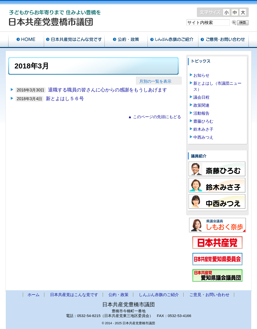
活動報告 (201, 113)
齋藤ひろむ (203, 121)
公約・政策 (126, 40)
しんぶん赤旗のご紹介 (173, 40)
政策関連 (201, 105)
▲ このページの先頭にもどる (154, 117)
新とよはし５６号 (65, 98)
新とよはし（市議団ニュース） (217, 86)
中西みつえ (203, 137)
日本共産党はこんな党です (74, 40)
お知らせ (201, 75)
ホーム (26, 40)
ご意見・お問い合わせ (223, 40)
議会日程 (201, 97)
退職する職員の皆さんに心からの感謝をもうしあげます (107, 89)
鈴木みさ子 (203, 129)
